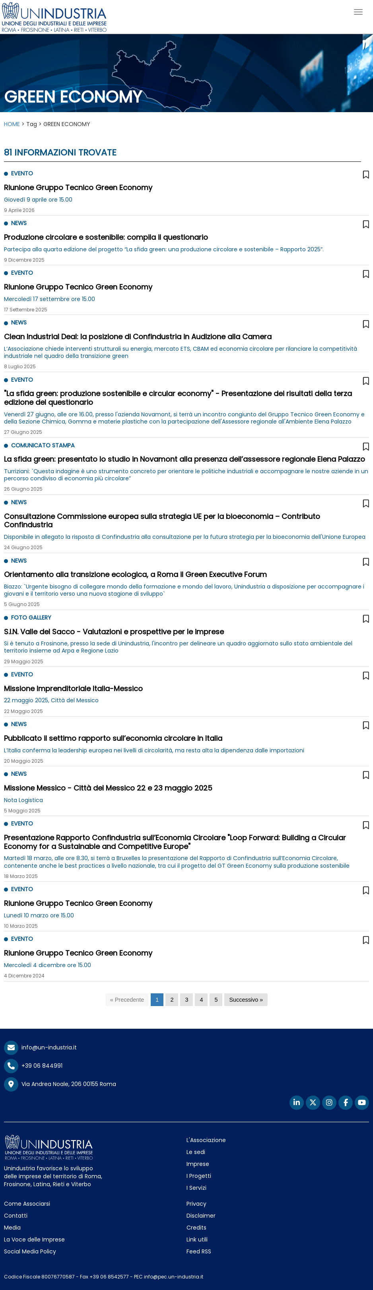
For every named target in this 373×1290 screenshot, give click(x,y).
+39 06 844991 (33, 1066)
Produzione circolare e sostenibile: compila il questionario (106, 237)
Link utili (197, 1239)
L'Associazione (206, 1140)
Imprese (197, 1164)
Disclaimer (201, 1216)
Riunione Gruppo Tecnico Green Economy (78, 187)
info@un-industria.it (40, 1047)
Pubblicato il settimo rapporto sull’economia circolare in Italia (113, 738)
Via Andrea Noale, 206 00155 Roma (60, 1084)
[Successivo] (246, 999)
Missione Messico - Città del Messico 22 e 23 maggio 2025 (108, 788)
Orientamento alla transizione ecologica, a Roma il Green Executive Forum (135, 574)
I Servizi (196, 1188)
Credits (196, 1228)
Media (12, 1228)
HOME (12, 124)
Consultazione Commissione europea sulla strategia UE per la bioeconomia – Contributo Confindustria (162, 520)
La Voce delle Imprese (34, 1239)
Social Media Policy (30, 1251)
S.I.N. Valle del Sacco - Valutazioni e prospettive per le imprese (114, 632)
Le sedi (195, 1152)
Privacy (196, 1204)
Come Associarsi (27, 1204)
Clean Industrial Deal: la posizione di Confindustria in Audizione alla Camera (138, 337)
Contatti (15, 1216)
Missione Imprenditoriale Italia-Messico (73, 689)
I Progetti (198, 1176)
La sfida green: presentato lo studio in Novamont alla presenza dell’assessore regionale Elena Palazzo (184, 459)
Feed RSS (198, 1251)
